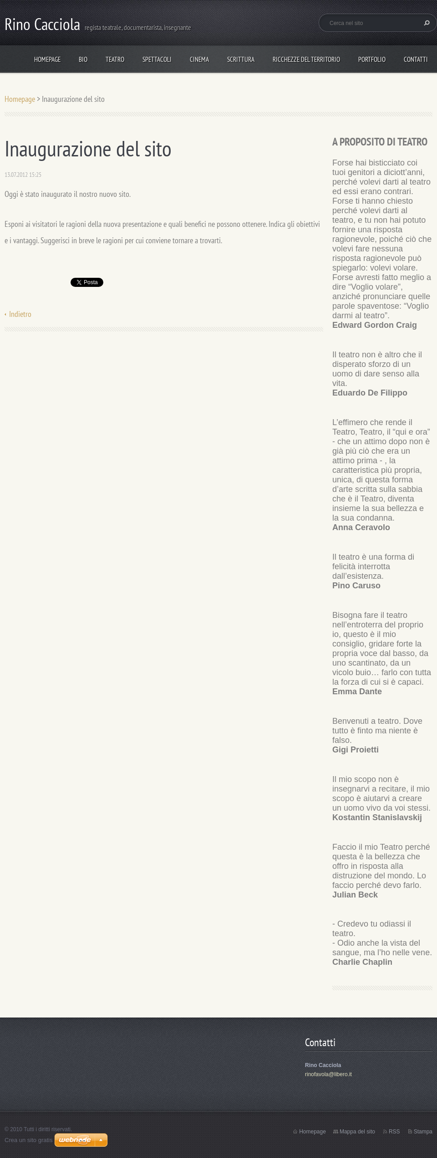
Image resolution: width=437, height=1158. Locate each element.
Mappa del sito (357, 1131)
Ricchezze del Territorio (306, 59)
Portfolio (372, 59)
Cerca (425, 23)
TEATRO (115, 59)
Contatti (416, 59)
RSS (394, 1131)
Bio (83, 59)
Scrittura (240, 59)
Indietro (20, 314)
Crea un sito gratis (29, 1140)
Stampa (423, 1131)
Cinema (199, 59)
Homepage (47, 59)
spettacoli (157, 59)
